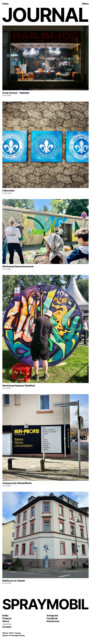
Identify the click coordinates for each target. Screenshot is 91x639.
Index (5, 615)
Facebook (52, 618)
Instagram (52, 615)
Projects (7, 618)
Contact (6, 626)
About (5, 621)
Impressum (53, 621)
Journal (6, 624)
